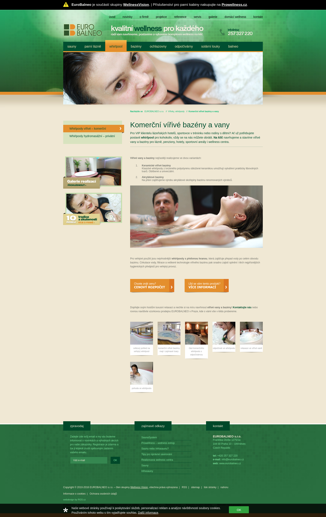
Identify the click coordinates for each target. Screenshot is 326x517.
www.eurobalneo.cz (230, 463)
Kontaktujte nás (242, 307)
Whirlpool (115, 46)
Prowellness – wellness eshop (158, 443)
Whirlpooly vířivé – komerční (96, 129)
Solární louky (210, 46)
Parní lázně (93, 46)
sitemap (195, 487)
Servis (197, 16)
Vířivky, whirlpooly (176, 111)
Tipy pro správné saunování (156, 454)
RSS (184, 487)
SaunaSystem (149, 437)
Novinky (127, 16)
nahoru (224, 487)
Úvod (112, 16)
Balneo (233, 46)
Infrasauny (147, 471)
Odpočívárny (184, 46)
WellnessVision (136, 5)
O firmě (144, 16)
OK (115, 460)
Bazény (136, 46)
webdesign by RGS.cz (74, 499)
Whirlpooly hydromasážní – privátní (92, 136)
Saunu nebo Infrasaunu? (155, 448)
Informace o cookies (74, 493)
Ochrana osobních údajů (103, 493)
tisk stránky (210, 487)
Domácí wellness (235, 16)
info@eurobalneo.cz (233, 459)
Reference (180, 16)
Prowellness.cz (234, 5)
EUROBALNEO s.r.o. (154, 111)
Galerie (213, 16)
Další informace (148, 512)
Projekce (161, 16)
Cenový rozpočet (152, 286)
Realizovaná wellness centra (157, 459)
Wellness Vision (139, 487)
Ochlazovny (158, 46)
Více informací (207, 286)
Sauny (71, 46)
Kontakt (258, 16)
